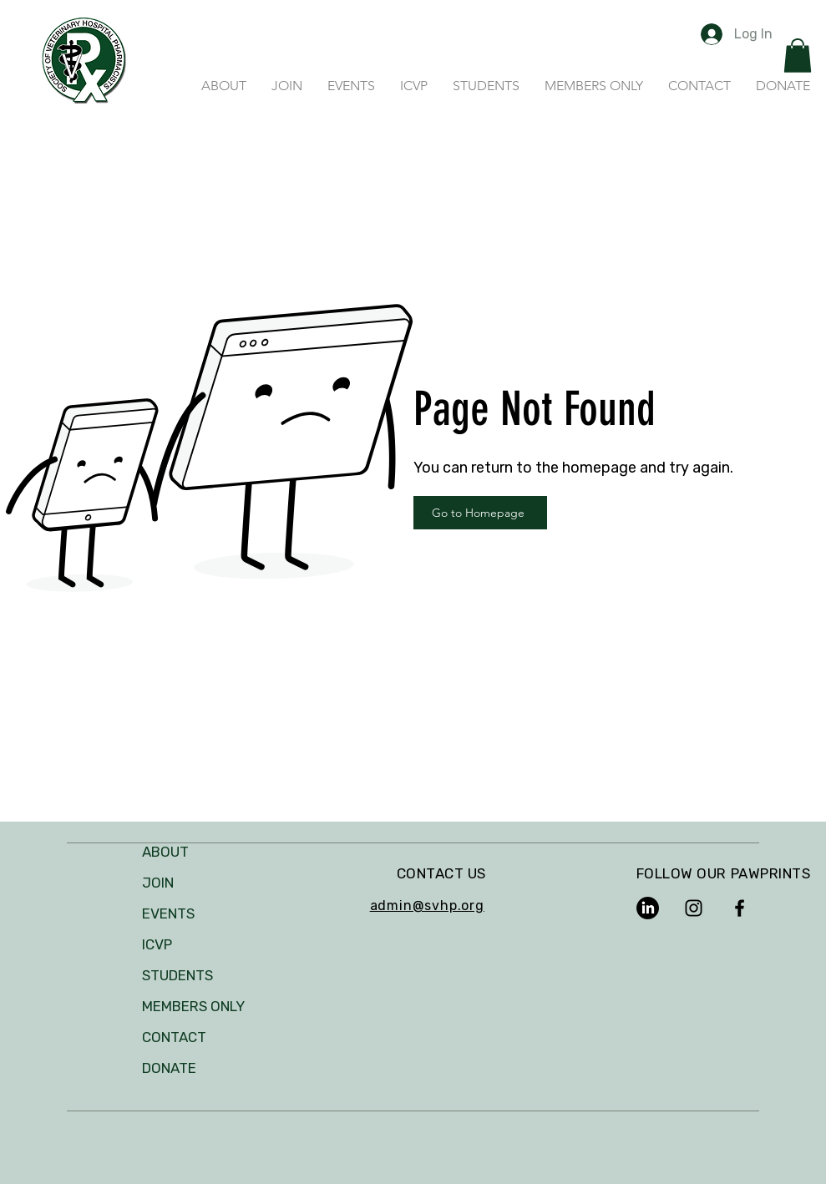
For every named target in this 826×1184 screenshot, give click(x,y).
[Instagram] (693, 908)
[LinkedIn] (647, 908)
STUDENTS (177, 975)
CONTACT (174, 1037)
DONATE (169, 1068)
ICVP (157, 944)
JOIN (158, 882)
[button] (797, 55)
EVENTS (168, 913)
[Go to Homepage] (480, 512)
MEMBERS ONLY (193, 1006)
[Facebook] (739, 908)
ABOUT (165, 851)
